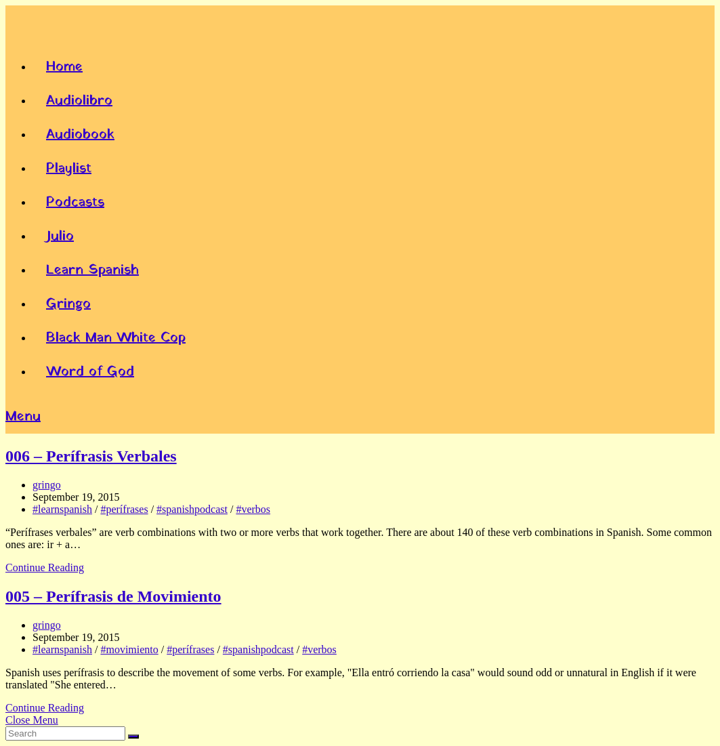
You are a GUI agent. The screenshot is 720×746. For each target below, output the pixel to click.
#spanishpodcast (192, 509)
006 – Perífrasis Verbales (91, 456)
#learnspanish (62, 509)
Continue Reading (44, 567)
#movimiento (129, 649)
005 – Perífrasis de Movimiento (113, 596)
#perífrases (124, 509)
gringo (47, 485)
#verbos (253, 509)
